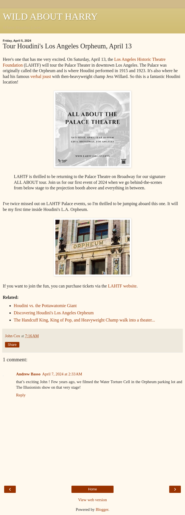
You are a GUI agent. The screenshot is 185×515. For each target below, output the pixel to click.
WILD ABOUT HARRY (50, 16)
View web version (92, 500)
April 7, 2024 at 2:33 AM (62, 374)
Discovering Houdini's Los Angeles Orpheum (54, 312)
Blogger (102, 509)
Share (12, 345)
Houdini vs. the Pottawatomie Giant (45, 305)
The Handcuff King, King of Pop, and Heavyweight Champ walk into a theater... (84, 320)
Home (92, 489)
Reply (20, 395)
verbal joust (40, 76)
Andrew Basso (28, 374)
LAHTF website (122, 286)
